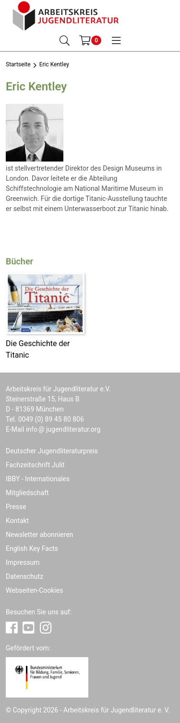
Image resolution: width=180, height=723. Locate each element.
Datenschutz (24, 576)
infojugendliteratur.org (63, 429)
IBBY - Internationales (38, 479)
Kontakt (17, 520)
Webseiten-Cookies (34, 590)
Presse (16, 507)
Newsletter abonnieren (39, 534)
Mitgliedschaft (27, 493)
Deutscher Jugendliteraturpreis (52, 451)
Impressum (22, 562)
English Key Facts (32, 548)
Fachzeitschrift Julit (35, 465)
